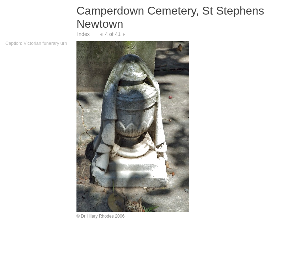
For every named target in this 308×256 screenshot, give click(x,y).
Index (83, 34)
